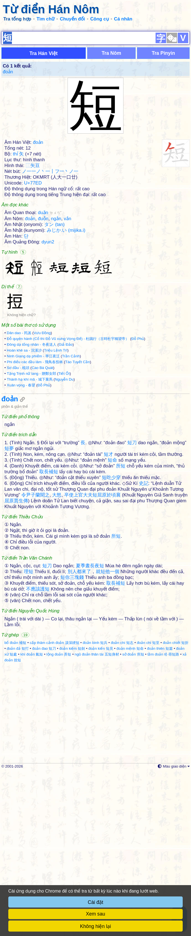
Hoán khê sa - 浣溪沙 (24, 430)
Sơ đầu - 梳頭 (18, 448)
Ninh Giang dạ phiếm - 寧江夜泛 (33, 436)
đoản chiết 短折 (176, 806)
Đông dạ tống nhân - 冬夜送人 (31, 425)
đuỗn (43, 298)
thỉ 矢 (18, 234)
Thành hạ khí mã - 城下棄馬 (29, 459)
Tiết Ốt (64, 454)
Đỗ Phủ (137, 419)
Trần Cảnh (71, 436)
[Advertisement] (95, 66)
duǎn (49, 292)
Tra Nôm (111, 133)
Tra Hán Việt (43, 133)
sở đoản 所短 (133, 817)
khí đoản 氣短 (31, 817)
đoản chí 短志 (122, 806)
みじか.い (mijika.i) (66, 310)
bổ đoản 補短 (15, 806)
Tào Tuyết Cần (77, 442)
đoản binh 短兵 (95, 806)
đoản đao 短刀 (44, 812)
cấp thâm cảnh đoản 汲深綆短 (54, 806)
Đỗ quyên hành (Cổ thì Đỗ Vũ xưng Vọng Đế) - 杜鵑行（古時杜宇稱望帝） (68, 419)
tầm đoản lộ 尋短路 (163, 817)
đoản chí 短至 (148, 806)
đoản (8, 152)
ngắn (56, 298)
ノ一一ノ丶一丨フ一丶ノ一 (50, 251)
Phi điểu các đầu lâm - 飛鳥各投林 (35, 442)
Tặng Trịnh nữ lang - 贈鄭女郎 (31, 454)
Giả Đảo (66, 425)
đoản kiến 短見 (100, 812)
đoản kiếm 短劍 (72, 812)
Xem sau (95, 914)
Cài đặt (95, 902)
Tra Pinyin (163, 133)
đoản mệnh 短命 (130, 812)
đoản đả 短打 (18, 812)
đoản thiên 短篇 (160, 812)
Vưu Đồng (42, 413)
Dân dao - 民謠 (19, 413)
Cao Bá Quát (42, 448)
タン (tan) (54, 304)
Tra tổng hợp (17, 19)
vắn (67, 298)
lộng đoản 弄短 (59, 817)
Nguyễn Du (64, 459)
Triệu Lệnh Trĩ (55, 430)
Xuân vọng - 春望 (21, 465)
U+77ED (33, 263)
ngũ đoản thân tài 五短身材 (97, 817)
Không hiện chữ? (21, 395)
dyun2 (48, 322)
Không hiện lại (95, 926)
